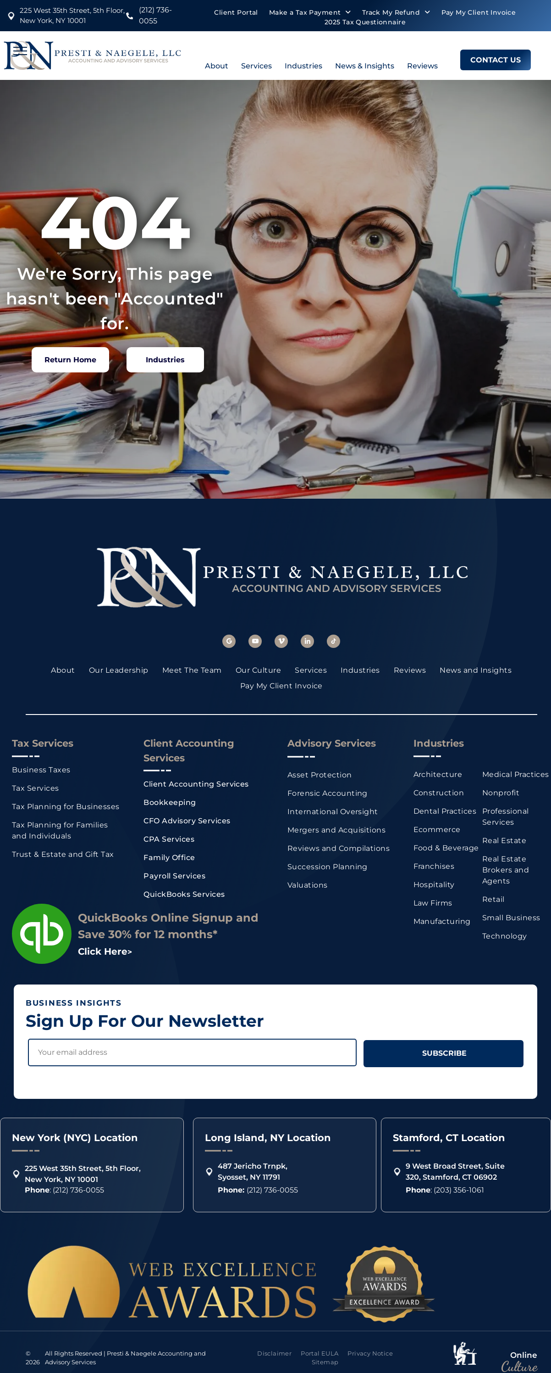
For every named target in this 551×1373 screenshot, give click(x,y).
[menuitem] (236, 12)
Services (256, 66)
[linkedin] (307, 642)
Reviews (422, 66)
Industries (303, 66)
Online (523, 1355)
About (216, 66)
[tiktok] (333, 642)
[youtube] (255, 642)
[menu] (20, 51)
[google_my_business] (229, 642)
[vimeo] (281, 642)
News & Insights (364, 66)
